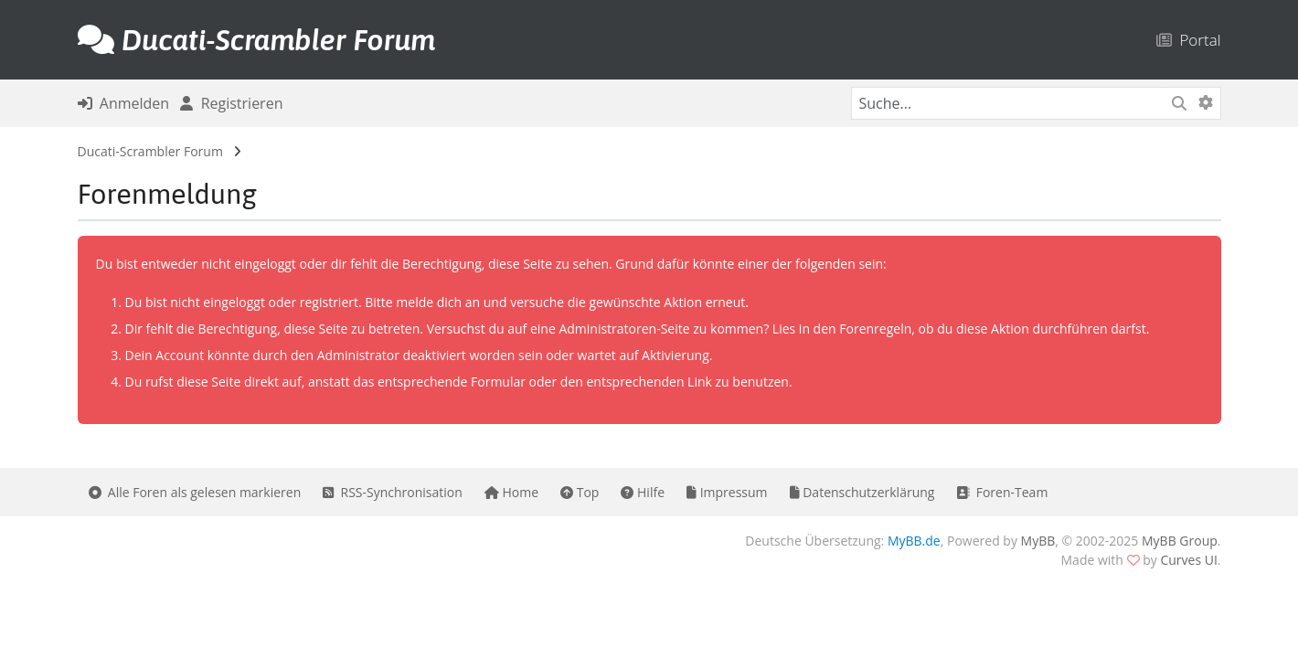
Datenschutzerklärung (862, 492)
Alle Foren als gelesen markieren (195, 492)
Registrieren (231, 103)
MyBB (1038, 540)
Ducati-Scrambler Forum (150, 151)
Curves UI (1188, 559)
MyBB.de (914, 540)
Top (579, 492)
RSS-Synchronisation (393, 492)
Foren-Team (1002, 492)
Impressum (727, 492)
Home (511, 492)
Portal (1188, 39)
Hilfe (643, 492)
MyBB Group (1180, 540)
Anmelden (124, 103)
